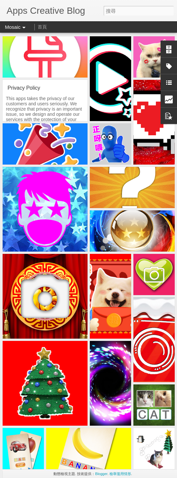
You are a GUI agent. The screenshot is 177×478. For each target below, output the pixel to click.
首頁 (42, 26)
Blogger (101, 474)
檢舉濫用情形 (120, 474)
